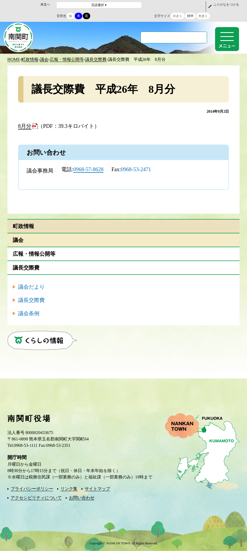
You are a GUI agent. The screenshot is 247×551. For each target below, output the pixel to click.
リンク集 (68, 488)
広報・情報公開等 (67, 59)
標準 (190, 16)
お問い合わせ (81, 497)
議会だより (31, 287)
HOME (13, 59)
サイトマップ (97, 488)
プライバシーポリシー (32, 488)
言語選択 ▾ (98, 5)
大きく (203, 16)
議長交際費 (95, 59)
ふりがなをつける (226, 4)
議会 (44, 59)
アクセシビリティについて (36, 497)
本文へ (45, 4)
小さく (177, 16)
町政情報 (29, 59)
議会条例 (28, 313)
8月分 (24, 126)
